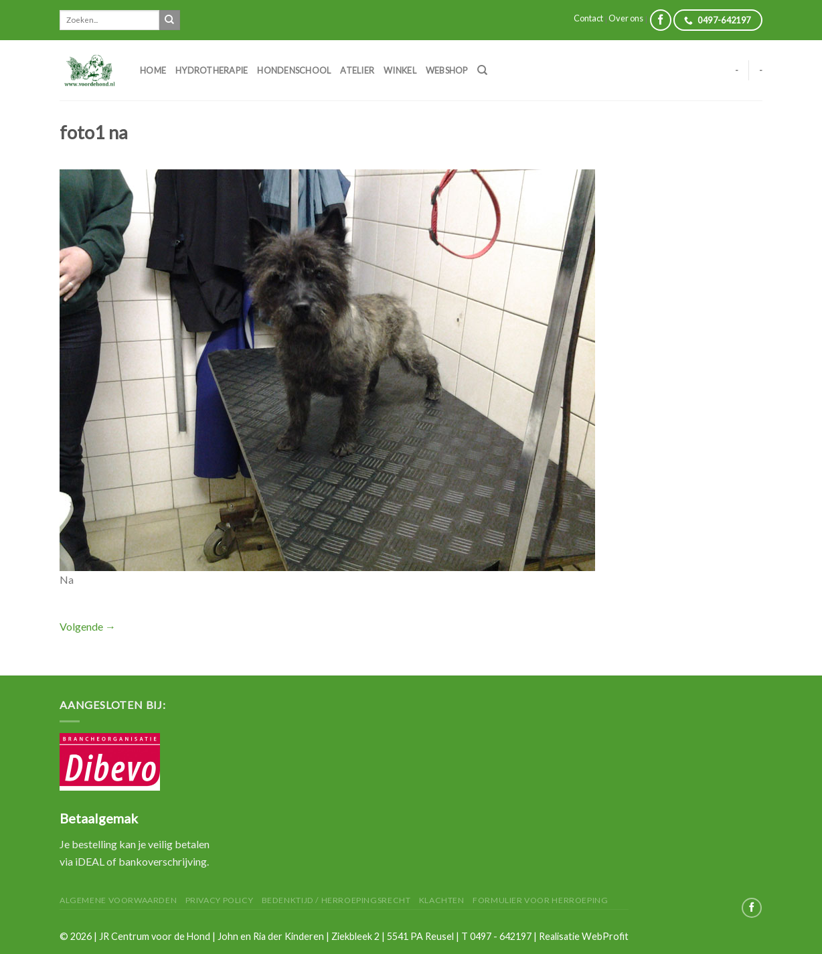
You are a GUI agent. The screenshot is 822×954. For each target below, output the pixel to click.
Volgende (88, 626)
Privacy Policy (219, 900)
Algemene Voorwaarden (118, 900)
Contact (588, 18)
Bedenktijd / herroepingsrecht (336, 900)
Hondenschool (294, 70)
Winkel (400, 70)
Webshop (447, 70)
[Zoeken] (482, 70)
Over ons (625, 18)
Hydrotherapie (211, 70)
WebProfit (605, 936)
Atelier (357, 70)
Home (153, 70)
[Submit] (169, 20)
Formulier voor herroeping (540, 900)
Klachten (442, 900)
